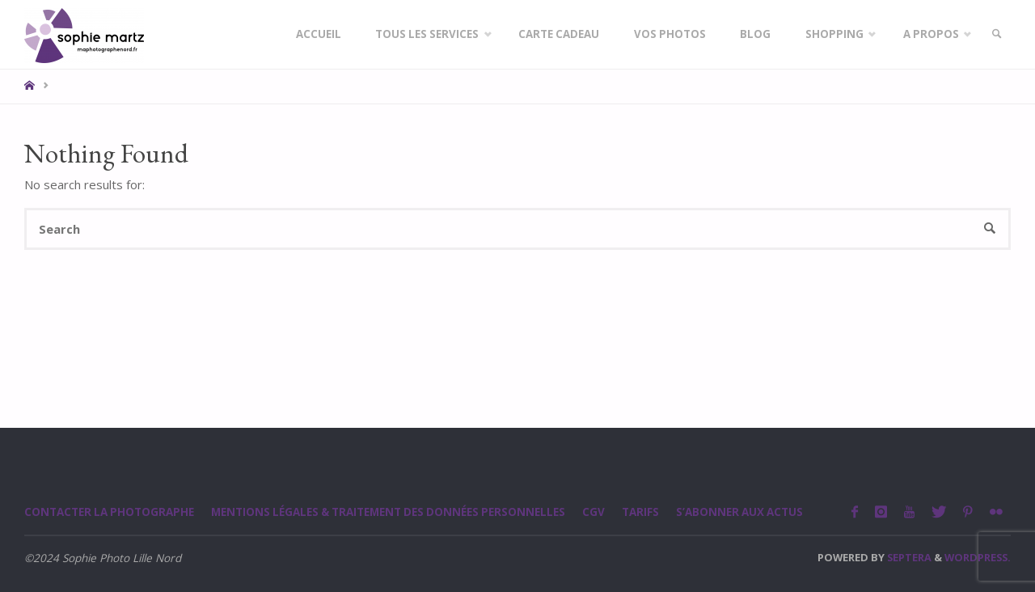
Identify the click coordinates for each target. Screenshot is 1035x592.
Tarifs (646, 512)
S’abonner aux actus (746, 512)
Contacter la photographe (110, 512)
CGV (600, 512)
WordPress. (977, 557)
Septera (908, 557)
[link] (995, 34)
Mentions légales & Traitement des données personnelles (392, 512)
